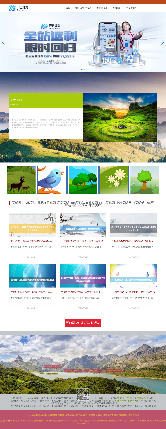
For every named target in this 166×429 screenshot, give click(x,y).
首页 (68, 8)
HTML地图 (135, 415)
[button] (163, 42)
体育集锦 (116, 8)
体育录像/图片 (130, 8)
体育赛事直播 (101, 8)
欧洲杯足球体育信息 (83, 8)
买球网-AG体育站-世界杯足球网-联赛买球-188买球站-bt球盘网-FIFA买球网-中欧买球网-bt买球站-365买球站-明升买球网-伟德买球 (83, 324)
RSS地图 (128, 415)
